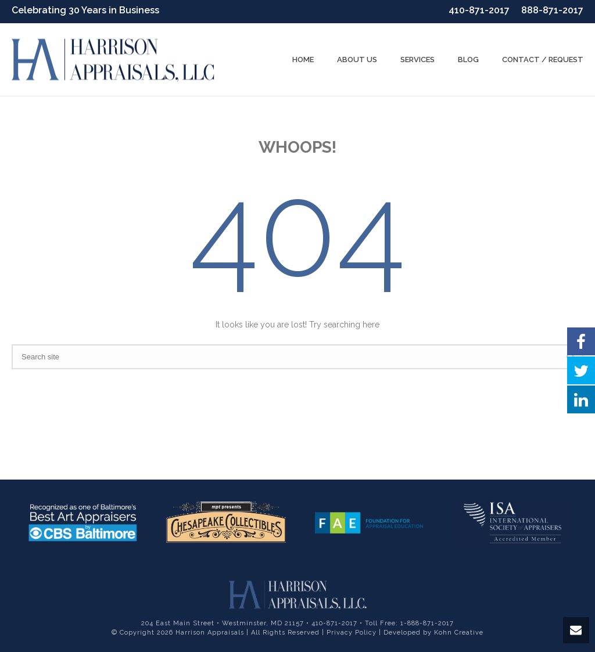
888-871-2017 (552, 10)
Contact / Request (542, 59)
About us (357, 59)
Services (417, 59)
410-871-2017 (479, 10)
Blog (468, 59)
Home (303, 59)
